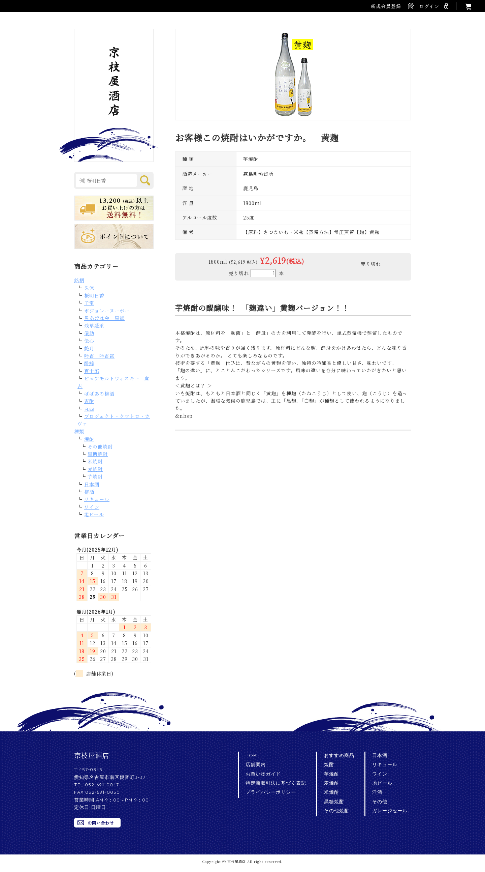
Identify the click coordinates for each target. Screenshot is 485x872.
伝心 (89, 340)
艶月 (89, 348)
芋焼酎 (95, 476)
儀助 (89, 333)
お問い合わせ (101, 822)
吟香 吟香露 (99, 355)
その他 (379, 801)
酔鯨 (89, 363)
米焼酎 (95, 461)
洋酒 (377, 792)
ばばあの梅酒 (99, 393)
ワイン (91, 506)
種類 (79, 431)
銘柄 (79, 280)
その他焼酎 (100, 446)
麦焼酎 (95, 469)
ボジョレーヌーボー (107, 310)
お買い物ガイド (263, 774)
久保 (89, 287)
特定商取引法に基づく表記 (276, 783)
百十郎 (91, 371)
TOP (251, 755)
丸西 (89, 408)
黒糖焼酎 (98, 453)
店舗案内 (256, 764)
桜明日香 (94, 295)
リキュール (96, 499)
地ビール (94, 514)
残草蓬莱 (94, 325)
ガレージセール (390, 811)
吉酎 (89, 401)
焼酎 (89, 438)
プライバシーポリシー (271, 792)
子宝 (89, 302)
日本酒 (91, 484)
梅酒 (89, 491)
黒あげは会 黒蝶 (104, 318)
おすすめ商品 (339, 755)
